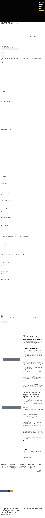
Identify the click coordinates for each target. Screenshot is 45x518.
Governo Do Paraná (6, 129)
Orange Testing (5, 279)
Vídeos (40, 6)
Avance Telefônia (5, 262)
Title (2, 313)
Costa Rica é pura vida (6, 101)
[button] (41, 10)
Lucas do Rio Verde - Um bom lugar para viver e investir (15, 236)
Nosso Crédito (4, 225)
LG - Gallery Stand (5, 200)
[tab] (22, 79)
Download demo (34, 39)
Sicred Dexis (4, 183)
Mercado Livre (4, 91)
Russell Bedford (5, 271)
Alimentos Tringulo (6, 217)
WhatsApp (37, 384)
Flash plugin (3, 59)
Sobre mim (41, 2)
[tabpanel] (22, 319)
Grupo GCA (3, 244)
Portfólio (41, 4)
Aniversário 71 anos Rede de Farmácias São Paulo (14, 254)
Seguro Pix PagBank (6, 192)
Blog (40, 8)
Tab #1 (2, 315)
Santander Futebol (5, 208)
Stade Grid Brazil (5, 176)
